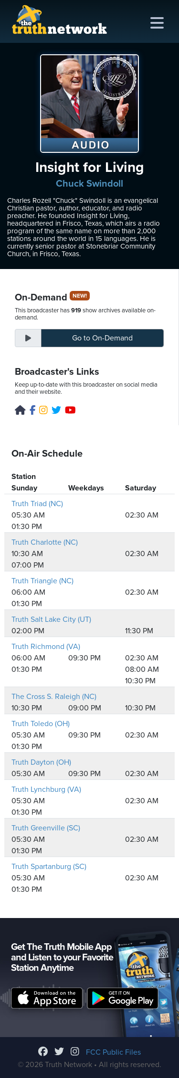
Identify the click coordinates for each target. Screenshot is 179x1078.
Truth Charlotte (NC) (44, 542)
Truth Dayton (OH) (41, 762)
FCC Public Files (113, 1052)
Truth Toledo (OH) (40, 724)
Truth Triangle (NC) (42, 581)
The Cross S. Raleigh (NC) (53, 696)
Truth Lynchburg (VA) (46, 789)
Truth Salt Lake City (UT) (51, 619)
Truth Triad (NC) (37, 504)
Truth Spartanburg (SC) (48, 866)
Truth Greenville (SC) (45, 828)
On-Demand (102, 338)
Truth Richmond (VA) (45, 646)
